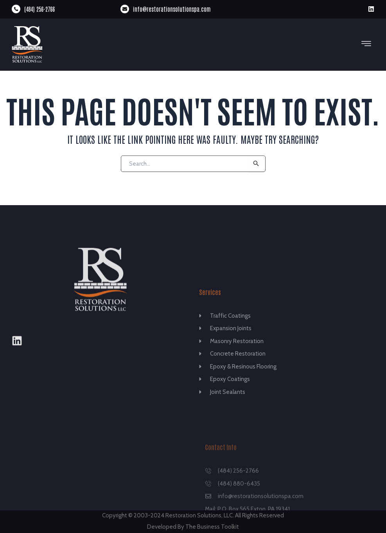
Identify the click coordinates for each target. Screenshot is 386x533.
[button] (366, 44)
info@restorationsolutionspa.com (172, 9)
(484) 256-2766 (39, 9)
